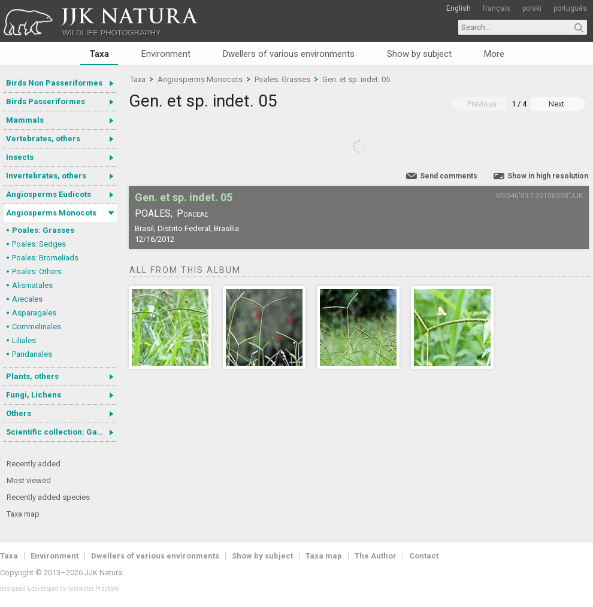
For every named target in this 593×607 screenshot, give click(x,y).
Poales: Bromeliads (45, 257)
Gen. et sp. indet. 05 (356, 79)
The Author (376, 555)
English (458, 8)
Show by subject (419, 53)
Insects (20, 157)
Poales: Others (37, 271)
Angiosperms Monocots (51, 212)
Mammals (25, 120)
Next (556, 103)
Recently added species (48, 497)
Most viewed (29, 480)
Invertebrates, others (46, 175)
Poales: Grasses (43, 230)
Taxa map (23, 513)
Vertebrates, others (43, 138)
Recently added (33, 463)
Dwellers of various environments (289, 53)
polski (531, 8)
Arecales (27, 299)
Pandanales (32, 354)
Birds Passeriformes (45, 101)
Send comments (448, 176)
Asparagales (34, 312)
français (496, 8)
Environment (165, 53)
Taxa (99, 53)
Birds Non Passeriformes (54, 82)
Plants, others (32, 376)
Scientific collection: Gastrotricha (61, 431)
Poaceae (192, 213)
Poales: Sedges (39, 243)
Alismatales (32, 285)
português (570, 8)
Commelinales (36, 326)
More (494, 53)
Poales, (154, 213)
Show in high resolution (547, 176)
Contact (423, 555)
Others (18, 413)
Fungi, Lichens (33, 394)
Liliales (24, 340)
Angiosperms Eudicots (48, 194)
